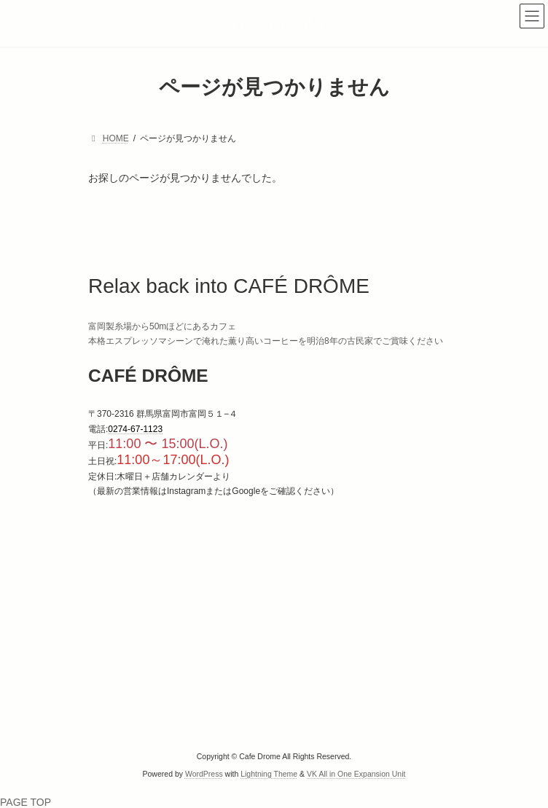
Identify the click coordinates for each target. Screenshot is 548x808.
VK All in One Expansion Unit (356, 773)
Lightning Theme (268, 773)
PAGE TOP (25, 802)
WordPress (204, 773)
